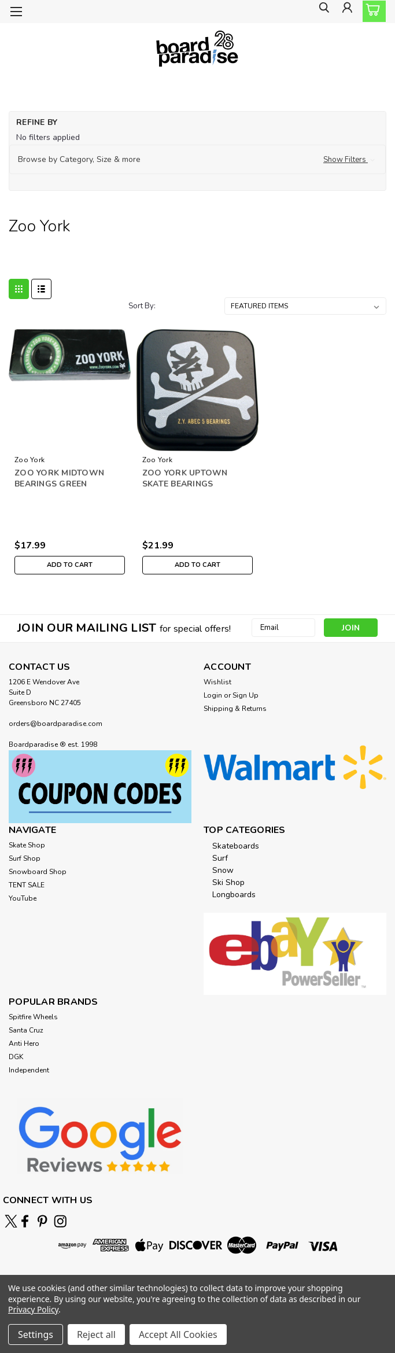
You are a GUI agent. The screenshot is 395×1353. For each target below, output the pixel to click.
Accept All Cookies (178, 1334)
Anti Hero (24, 1043)
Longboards (234, 894)
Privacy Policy (33, 1309)
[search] (319, 12)
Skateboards (235, 845)
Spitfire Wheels (33, 1017)
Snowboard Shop (38, 871)
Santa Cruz (26, 1030)
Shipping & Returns (235, 708)
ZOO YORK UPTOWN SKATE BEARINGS (185, 478)
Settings (35, 1334)
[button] (197, 160)
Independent (29, 1070)
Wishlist (217, 682)
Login (213, 695)
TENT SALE (27, 885)
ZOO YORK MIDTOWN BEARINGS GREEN (59, 478)
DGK (16, 1056)
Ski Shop (228, 882)
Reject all (96, 1334)
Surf (220, 858)
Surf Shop (24, 858)
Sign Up (245, 695)
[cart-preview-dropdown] (371, 11)
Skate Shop (27, 845)
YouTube (22, 898)
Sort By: (142, 306)
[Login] (346, 12)
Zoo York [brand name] (29, 459)
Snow (223, 870)
